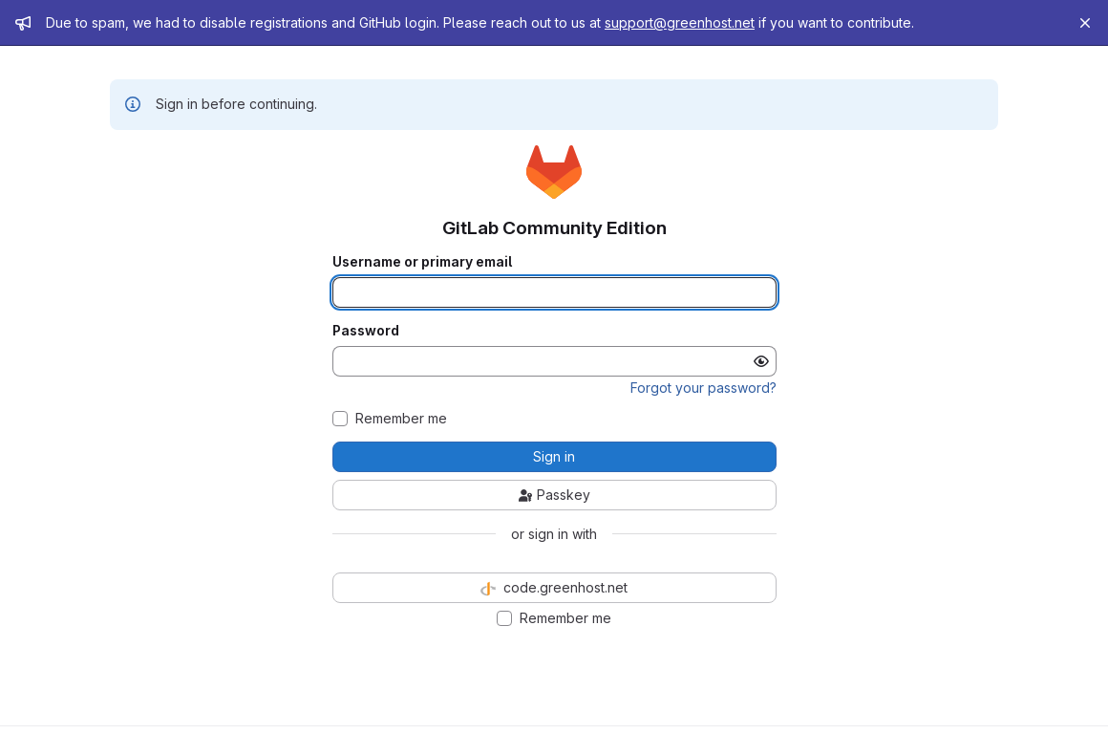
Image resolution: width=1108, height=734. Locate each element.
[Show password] (761, 361)
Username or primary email (422, 262)
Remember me (401, 418)
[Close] (1085, 22)
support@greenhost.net (680, 22)
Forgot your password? (703, 387)
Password (365, 330)
